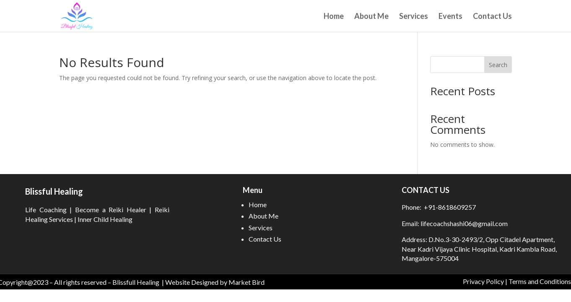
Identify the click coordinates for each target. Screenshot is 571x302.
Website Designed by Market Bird (215, 282)
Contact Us (492, 17)
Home (334, 17)
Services (413, 17)
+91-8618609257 (450, 207)
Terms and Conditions (540, 281)
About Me (371, 17)
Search (498, 65)
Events (450, 17)
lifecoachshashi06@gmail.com (463, 223)
